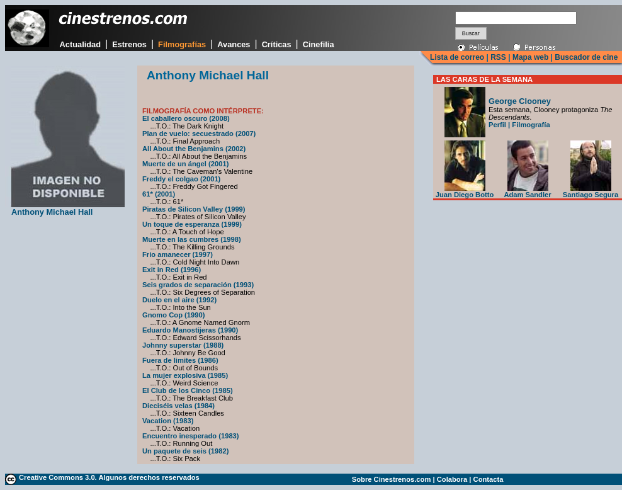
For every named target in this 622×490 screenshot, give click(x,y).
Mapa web (530, 57)
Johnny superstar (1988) (182, 345)
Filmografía (531, 124)
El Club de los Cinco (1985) (187, 390)
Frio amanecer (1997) (177, 254)
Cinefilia (318, 44)
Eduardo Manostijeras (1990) (190, 330)
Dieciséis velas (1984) (178, 405)
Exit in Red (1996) (171, 269)
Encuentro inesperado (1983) (190, 436)
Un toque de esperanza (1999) (192, 224)
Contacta (488, 479)
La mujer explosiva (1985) (185, 375)
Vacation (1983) (167, 420)
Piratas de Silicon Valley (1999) (194, 209)
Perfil (497, 124)
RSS (498, 57)
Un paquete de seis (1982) (185, 451)
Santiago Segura (590, 191)
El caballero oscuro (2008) (186, 118)
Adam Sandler (527, 191)
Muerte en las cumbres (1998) (191, 239)
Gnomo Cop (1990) (173, 315)
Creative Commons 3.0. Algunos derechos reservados (109, 477)
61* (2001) (158, 194)
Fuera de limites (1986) (180, 360)
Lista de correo (457, 57)
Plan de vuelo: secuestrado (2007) (199, 133)
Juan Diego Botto (465, 191)
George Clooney (520, 101)
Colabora (452, 479)
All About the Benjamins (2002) (194, 148)
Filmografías (182, 44)
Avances (233, 44)
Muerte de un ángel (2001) (185, 164)
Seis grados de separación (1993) (198, 284)
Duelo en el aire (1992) (179, 300)
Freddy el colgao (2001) (181, 179)
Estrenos (129, 44)
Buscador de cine (585, 57)
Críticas (276, 44)
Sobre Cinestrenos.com (391, 479)
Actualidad (80, 44)
